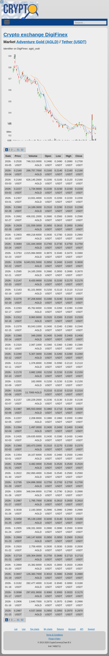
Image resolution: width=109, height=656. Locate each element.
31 (18, 149)
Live (23, 629)
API (81, 629)
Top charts (34, 629)
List (15, 629)
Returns (60, 629)
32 (22, 149)
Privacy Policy (54, 639)
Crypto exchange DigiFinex (35, 34)
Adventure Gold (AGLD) (37, 42)
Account (72, 629)
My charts (48, 629)
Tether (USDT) (74, 42)
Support (91, 629)
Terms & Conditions (54, 635)
